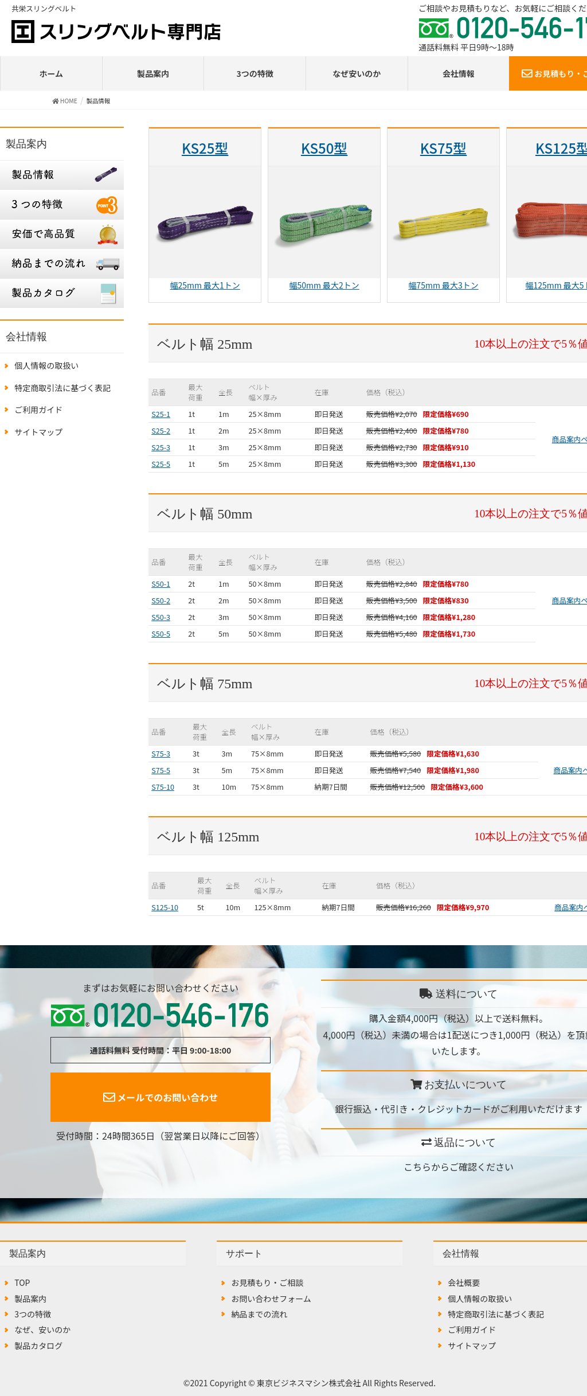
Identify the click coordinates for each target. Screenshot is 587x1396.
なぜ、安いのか (42, 1329)
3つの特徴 (255, 73)
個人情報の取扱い (46, 365)
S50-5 (160, 633)
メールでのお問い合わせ (160, 1097)
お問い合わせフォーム (271, 1298)
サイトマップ (38, 432)
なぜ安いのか (356, 73)
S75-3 (160, 753)
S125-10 (164, 907)
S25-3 (160, 447)
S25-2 (160, 430)
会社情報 (459, 73)
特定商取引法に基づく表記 (62, 387)
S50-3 (160, 616)
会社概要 (464, 1282)
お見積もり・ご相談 (267, 1282)
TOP (22, 1282)
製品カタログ (38, 1345)
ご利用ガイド (38, 409)
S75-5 (160, 770)
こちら (417, 1166)
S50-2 (160, 600)
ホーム (52, 73)
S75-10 (162, 786)
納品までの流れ (259, 1314)
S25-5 (160, 463)
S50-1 (160, 583)
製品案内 (153, 73)
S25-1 (160, 413)
